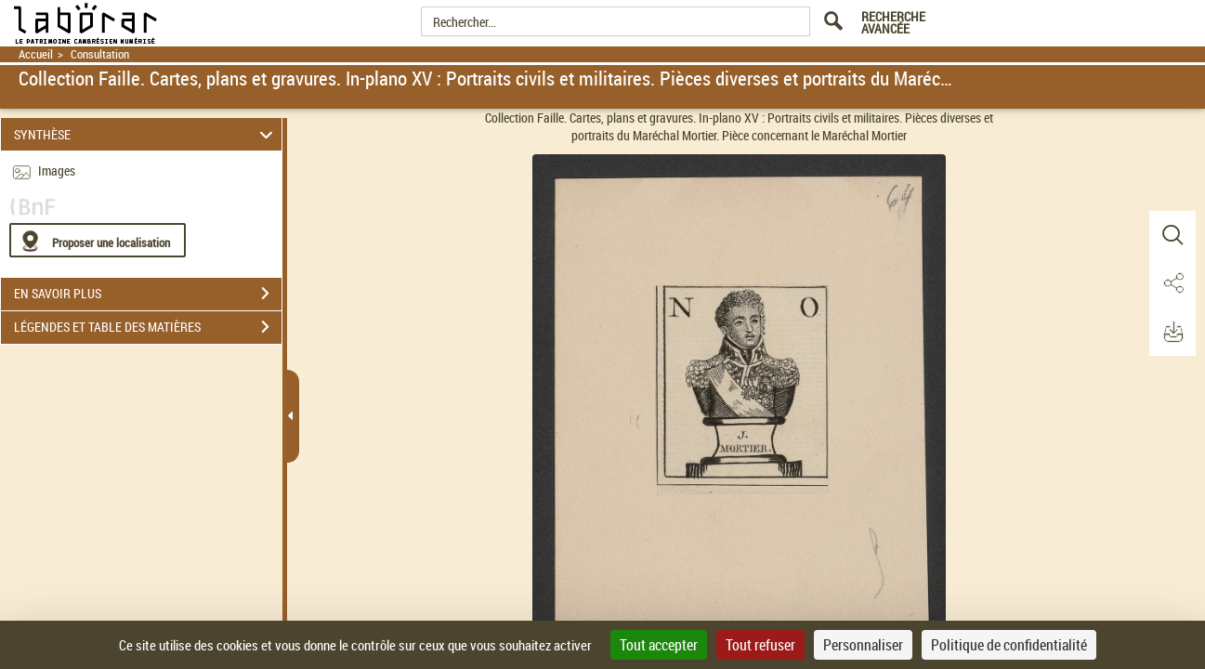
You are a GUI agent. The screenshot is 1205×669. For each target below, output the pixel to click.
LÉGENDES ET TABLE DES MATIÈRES (148, 327)
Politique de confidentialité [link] (1009, 645)
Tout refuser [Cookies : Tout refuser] (760, 645)
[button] (1172, 235)
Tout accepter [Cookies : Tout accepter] (659, 645)
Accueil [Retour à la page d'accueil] (36, 54)
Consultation (100, 54)
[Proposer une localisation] (97, 240)
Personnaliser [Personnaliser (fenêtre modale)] (863, 645)
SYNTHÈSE (146, 134)
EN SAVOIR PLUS (148, 294)
